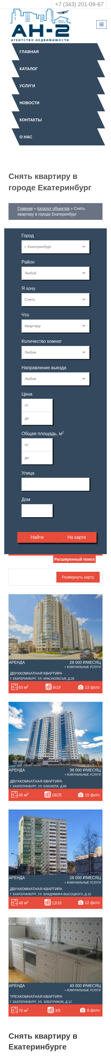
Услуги (27, 86)
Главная (29, 51)
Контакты (31, 120)
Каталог (29, 68)
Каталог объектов (53, 208)
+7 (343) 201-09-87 (79, 4)
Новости (29, 103)
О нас (26, 137)
